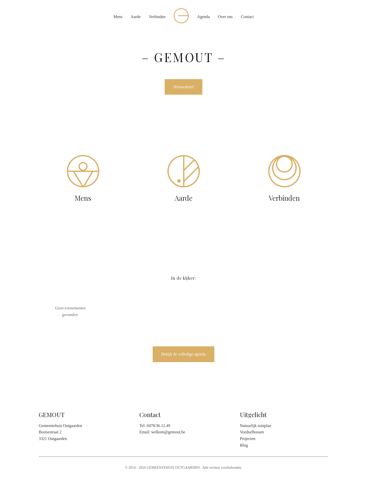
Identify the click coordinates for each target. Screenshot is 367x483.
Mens (118, 17)
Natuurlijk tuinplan (255, 425)
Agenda (203, 17)
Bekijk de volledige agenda (183, 354)
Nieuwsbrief (183, 87)
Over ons (225, 17)
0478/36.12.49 (158, 425)
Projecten (247, 438)
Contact (247, 17)
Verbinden (157, 17)
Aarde (135, 17)
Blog (244, 445)
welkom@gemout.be (168, 432)
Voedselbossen (252, 432)
